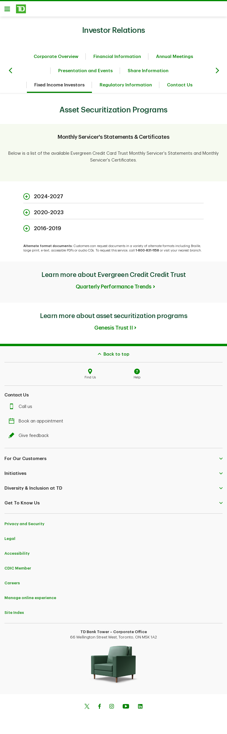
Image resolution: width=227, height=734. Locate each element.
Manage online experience (30, 600)
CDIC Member (17, 570)
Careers (12, 585)
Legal (9, 541)
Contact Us (179, 87)
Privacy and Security (24, 526)
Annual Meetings (174, 59)
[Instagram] (111, 709)
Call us (22, 408)
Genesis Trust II (113, 330)
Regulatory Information (126, 87)
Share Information (148, 73)
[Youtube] (126, 709)
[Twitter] (87, 709)
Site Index (14, 615)
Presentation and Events (85, 73)
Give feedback (30, 437)
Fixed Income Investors (59, 87)
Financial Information (117, 59)
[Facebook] (99, 709)
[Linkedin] (140, 709)
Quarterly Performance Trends (114, 288)
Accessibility (17, 555)
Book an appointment (37, 423)
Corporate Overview (56, 59)
